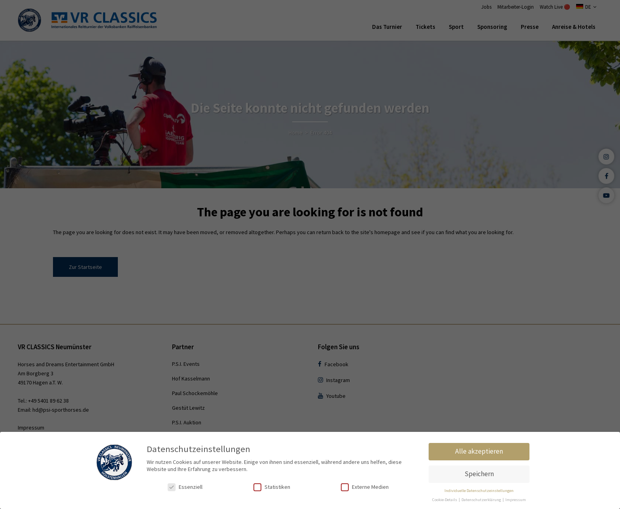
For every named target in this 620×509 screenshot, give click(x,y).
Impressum (515, 499)
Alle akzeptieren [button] (479, 451)
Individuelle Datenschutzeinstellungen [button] (479, 490)
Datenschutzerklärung (481, 499)
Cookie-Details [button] (445, 499)
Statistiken (271, 487)
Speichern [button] (479, 473)
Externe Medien (365, 487)
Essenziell (185, 487)
